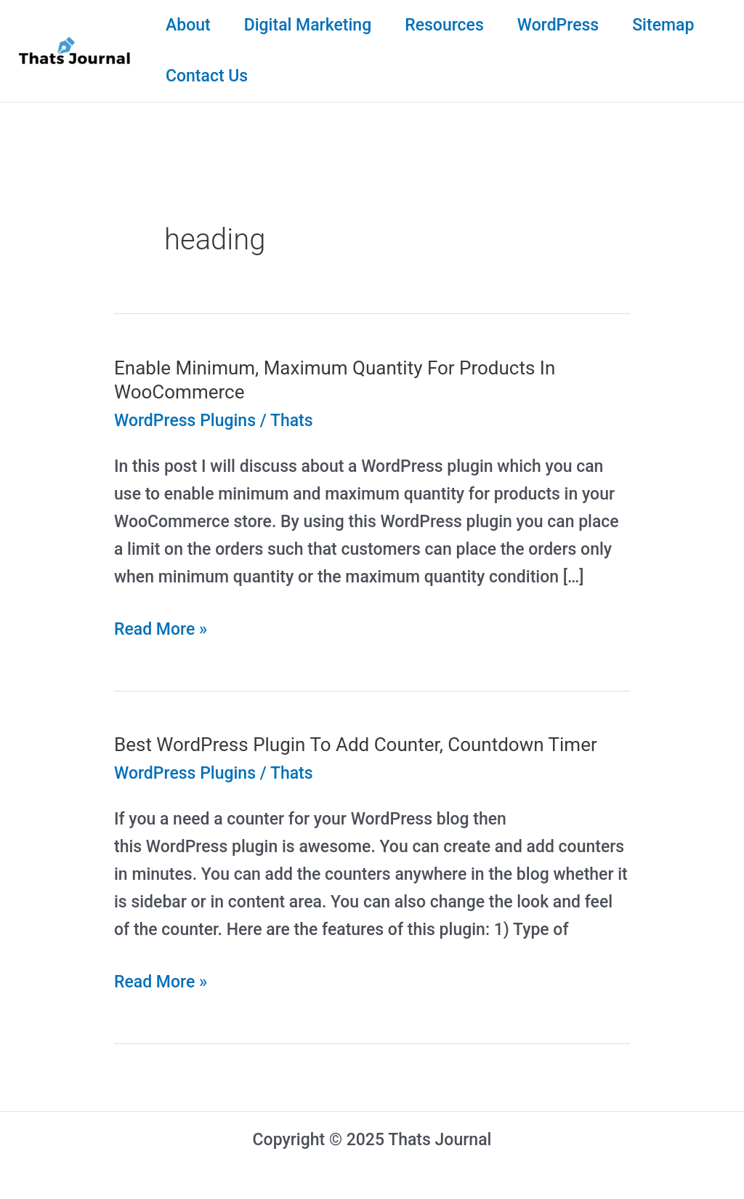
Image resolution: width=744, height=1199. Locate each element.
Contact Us (207, 76)
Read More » (160, 629)
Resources (444, 25)
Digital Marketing (308, 25)
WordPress (558, 25)
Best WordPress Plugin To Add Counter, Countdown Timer (355, 744)
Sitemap (663, 25)
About (188, 25)
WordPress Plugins (185, 420)
